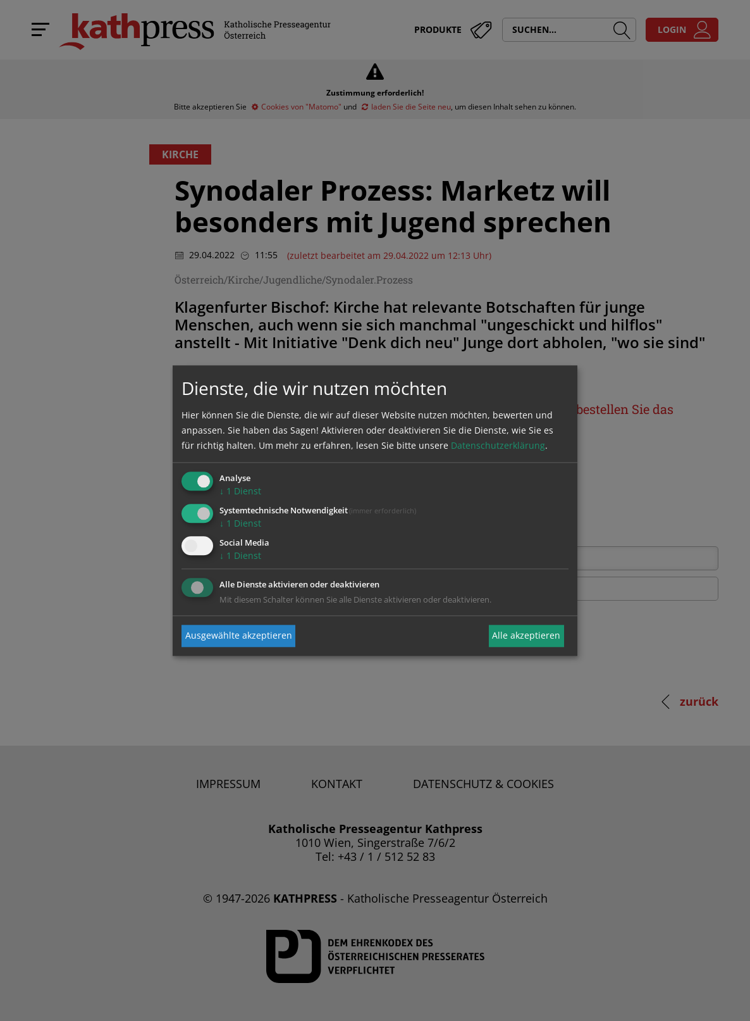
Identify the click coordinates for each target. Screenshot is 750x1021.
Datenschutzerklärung (498, 446)
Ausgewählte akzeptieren (238, 636)
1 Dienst (240, 491)
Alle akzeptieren (526, 636)
